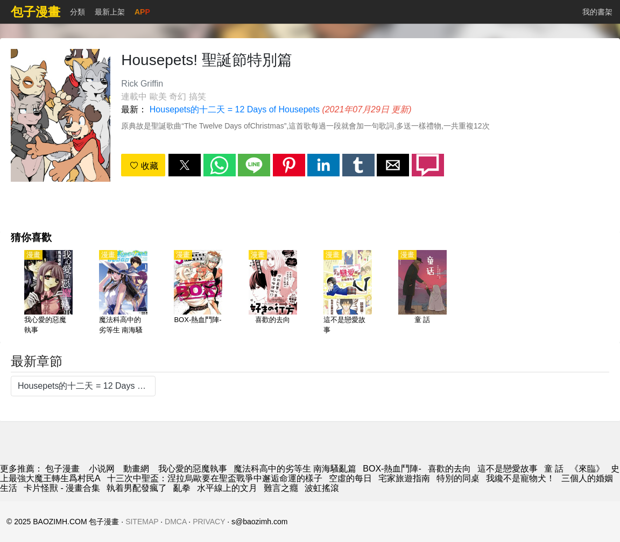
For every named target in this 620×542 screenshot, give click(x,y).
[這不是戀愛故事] (347, 293)
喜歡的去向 (449, 468)
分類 (77, 12)
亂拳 (182, 488)
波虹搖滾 (322, 488)
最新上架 (110, 12)
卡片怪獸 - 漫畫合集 (62, 488)
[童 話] (422, 293)
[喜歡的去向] (273, 293)
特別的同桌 (458, 478)
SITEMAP (141, 521)
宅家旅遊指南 (404, 478)
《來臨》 (587, 468)
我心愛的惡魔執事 (192, 468)
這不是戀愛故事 (507, 468)
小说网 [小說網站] (102, 468)
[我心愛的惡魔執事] (48, 293)
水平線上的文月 (227, 488)
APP (142, 12)
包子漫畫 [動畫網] (62, 468)
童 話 (553, 468)
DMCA (175, 521)
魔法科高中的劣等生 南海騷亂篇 (295, 468)
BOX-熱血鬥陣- (392, 468)
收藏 (144, 165)
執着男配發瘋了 (137, 488)
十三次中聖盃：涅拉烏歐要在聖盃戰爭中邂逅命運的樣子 (214, 478)
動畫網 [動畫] (136, 468)
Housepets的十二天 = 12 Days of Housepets (235, 109)
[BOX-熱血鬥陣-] (198, 293)
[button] (184, 165)
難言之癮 (281, 488)
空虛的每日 (350, 478)
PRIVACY (209, 521)
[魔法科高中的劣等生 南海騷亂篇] (123, 293)
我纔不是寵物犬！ (520, 478)
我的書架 (597, 12)
